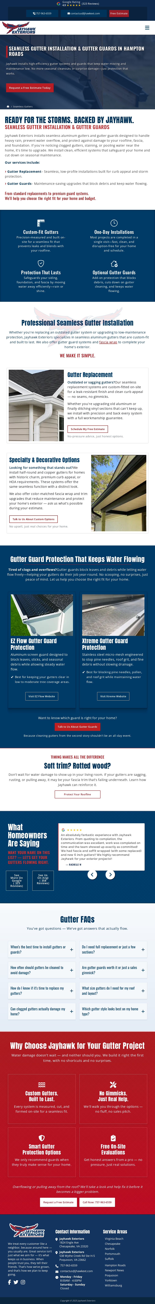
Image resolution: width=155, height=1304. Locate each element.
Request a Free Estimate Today (30, 87)
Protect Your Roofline (77, 794)
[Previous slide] (92, 874)
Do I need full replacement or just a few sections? (113, 949)
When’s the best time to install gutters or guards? (42, 949)
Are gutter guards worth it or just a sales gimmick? (113, 970)
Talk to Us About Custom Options (34, 519)
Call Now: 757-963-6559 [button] (97, 1202)
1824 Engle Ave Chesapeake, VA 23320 (73, 1242)
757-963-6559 (42, 13)
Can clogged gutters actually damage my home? (42, 1011)
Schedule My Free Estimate (88, 429)
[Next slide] (110, 874)
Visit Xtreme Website (113, 696)
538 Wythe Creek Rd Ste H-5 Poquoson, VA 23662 (77, 1255)
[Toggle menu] (147, 28)
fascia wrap (108, 342)
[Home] (8, 106)
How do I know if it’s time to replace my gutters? (42, 990)
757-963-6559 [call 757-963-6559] (68, 1265)
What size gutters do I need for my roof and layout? (113, 990)
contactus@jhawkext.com (83, 13)
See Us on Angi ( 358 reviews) (43, 879)
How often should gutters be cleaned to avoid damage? (42, 970)
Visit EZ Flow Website (42, 696)
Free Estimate (119, 13)
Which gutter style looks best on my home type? (113, 1011)
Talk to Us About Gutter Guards (77, 726)
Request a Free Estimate (58, 1202)
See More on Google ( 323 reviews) (16, 880)
